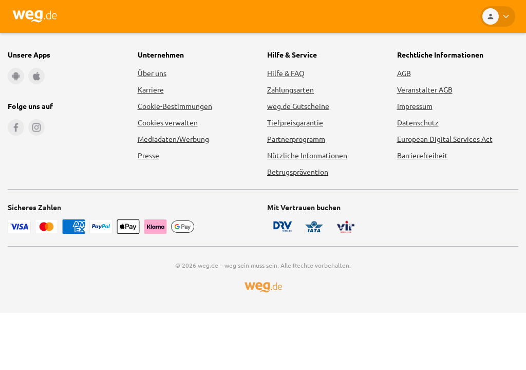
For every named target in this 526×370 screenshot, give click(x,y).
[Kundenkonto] (497, 16)
